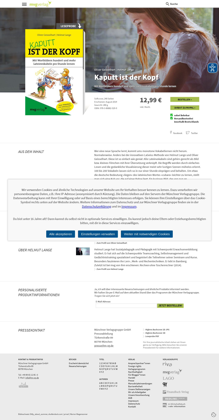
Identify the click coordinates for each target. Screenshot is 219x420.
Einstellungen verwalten (98, 234)
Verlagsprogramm (136, 369)
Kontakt (132, 406)
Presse (131, 380)
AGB (130, 397)
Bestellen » (185, 99)
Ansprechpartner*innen (139, 363)
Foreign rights (134, 366)
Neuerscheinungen (78, 366)
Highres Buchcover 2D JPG (157, 329)
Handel (131, 377)
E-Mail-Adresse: (103, 301)
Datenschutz (134, 403)
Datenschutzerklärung (96, 206)
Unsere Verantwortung (138, 395)
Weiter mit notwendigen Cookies (147, 234)
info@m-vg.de (32, 377)
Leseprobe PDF (152, 336)
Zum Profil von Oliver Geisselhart (112, 243)
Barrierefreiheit (135, 386)
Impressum (133, 400)
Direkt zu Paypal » (184, 107)
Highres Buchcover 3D (155, 333)
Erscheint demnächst (79, 363)
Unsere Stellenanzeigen (139, 389)
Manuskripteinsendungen (140, 383)
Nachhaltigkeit (135, 371)
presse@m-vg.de (103, 345)
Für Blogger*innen (136, 374)
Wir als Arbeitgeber (137, 392)
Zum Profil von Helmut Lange (110, 269)
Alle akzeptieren (60, 234)
